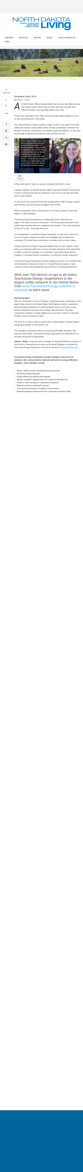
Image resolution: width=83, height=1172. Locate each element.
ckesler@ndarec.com (69, 347)
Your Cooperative (66, 38)
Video (7, 42)
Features (9, 38)
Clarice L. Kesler (23, 100)
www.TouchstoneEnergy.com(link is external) (44, 288)
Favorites (23, 38)
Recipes (37, 38)
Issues (49, 38)
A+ (6, 105)
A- (6, 99)
